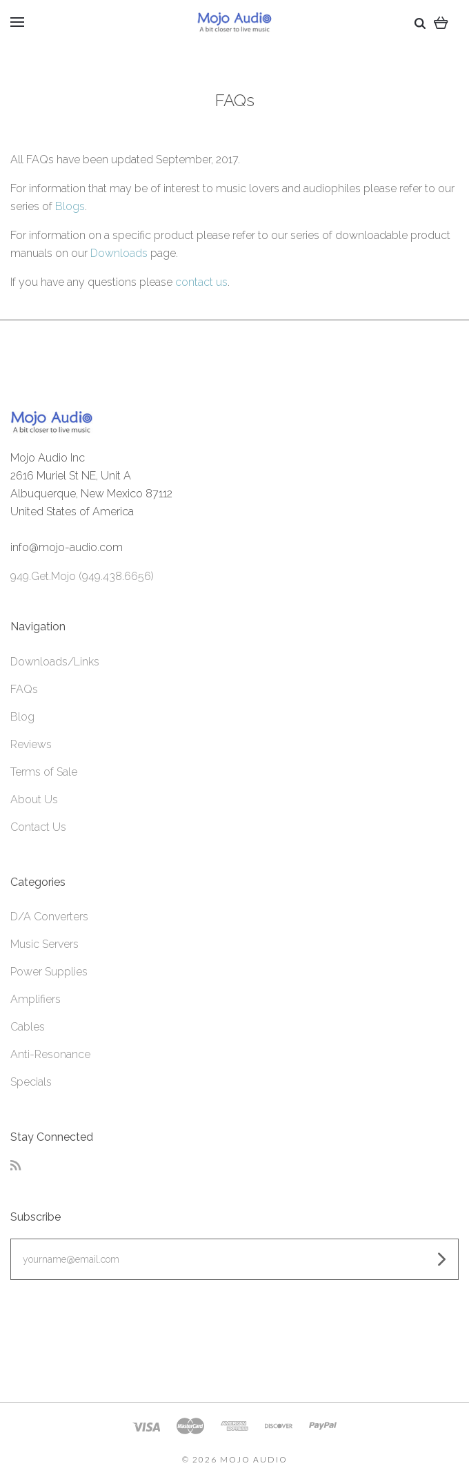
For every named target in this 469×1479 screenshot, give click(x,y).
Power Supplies (49, 971)
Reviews (31, 744)
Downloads (119, 253)
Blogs (70, 206)
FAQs (24, 689)
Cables (27, 1026)
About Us (34, 799)
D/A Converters (49, 916)
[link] (234, 1335)
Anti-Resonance (50, 1054)
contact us (201, 282)
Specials (31, 1081)
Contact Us (38, 827)
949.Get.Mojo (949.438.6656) (82, 576)
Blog (22, 716)
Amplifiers (35, 999)
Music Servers (44, 944)
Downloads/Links (54, 661)
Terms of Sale (43, 771)
